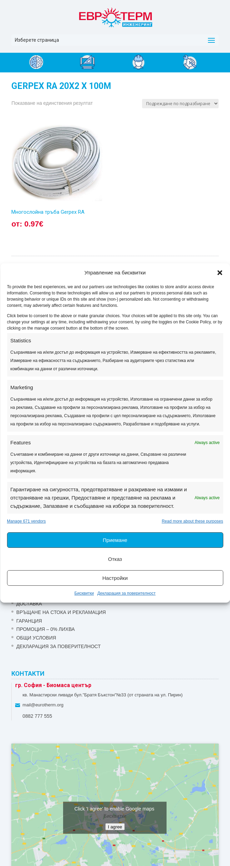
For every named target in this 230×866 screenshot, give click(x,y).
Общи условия (36, 638)
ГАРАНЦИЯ (29, 621)
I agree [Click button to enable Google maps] (115, 826)
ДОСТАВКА (29, 603)
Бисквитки (84, 593)
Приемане (115, 540)
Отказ (115, 559)
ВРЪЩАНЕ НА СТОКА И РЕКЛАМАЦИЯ (61, 612)
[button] (219, 272)
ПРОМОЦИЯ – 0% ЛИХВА (45, 629)
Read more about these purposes (192, 521)
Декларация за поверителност (126, 593)
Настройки (115, 578)
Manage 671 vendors (26, 521)
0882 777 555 (37, 716)
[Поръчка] (180, 103)
